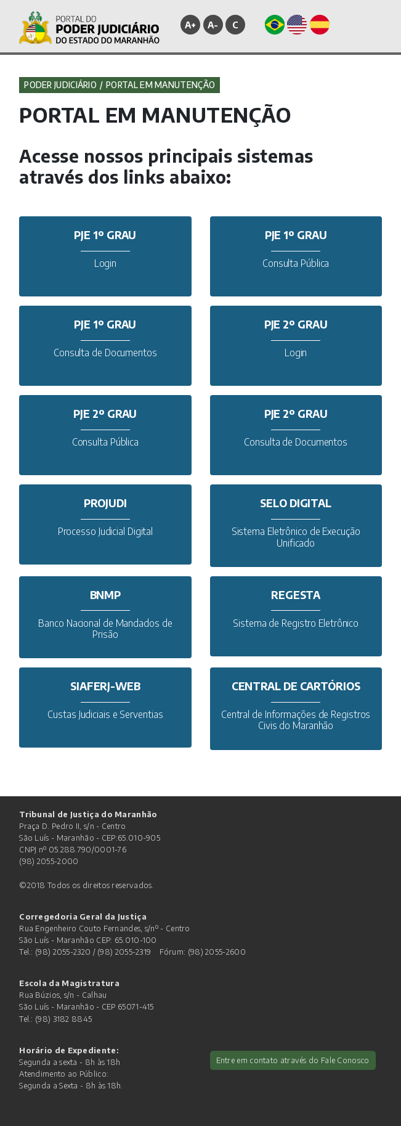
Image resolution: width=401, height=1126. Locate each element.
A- (213, 24)
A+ (190, 24)
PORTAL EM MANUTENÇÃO (160, 85)
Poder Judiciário (60, 85)
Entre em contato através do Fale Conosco (293, 1060)
